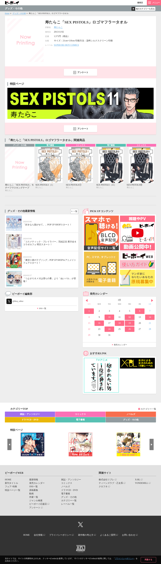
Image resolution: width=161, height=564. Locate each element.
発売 (140, 3)
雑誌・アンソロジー (30, 414)
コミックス (80, 414)
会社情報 (36, 535)
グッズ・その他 (19, 13)
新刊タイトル (11, 483)
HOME (8, 480)
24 (109, 329)
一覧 (75, 211)
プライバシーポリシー (124, 558)
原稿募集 (33, 490)
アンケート (82, 72)
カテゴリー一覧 (148, 409)
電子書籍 (80, 420)
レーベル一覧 (67, 504)
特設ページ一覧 (12, 490)
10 (109, 317)
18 (119, 323)
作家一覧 (33, 497)
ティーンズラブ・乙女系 (111, 483)
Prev (87, 301)
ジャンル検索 (35, 501)
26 (129, 329)
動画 (31, 494)
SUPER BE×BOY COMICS (66, 45)
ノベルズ (130, 414)
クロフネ (103, 487)
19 (129, 323)
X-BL (137, 480)
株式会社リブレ (106, 480)
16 (99, 323)
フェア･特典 (11, 487)
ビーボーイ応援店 (38, 504)
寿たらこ (58, 27)
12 (129, 317)
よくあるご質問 (110, 535)
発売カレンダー (120, 345)
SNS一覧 (42, 308)
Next (152, 301)
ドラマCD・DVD (30, 420)
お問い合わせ (132, 535)
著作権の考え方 (86, 535)
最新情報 (33, 480)
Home (7, 13)
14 (150, 317)
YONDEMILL (141, 483)
